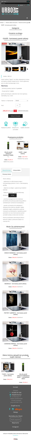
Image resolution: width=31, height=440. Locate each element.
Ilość (2, 105)
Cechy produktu (16, 170)
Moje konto (15, 423)
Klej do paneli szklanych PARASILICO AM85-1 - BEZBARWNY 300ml (23, 376)
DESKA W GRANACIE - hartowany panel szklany (15, 253)
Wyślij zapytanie (15, 419)
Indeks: (5, 76)
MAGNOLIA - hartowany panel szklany (15, 283)
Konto (21, 5)
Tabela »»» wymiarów (7, 100)
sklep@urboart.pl (16, 394)
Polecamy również (6, 174)
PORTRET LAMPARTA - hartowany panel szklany (15, 313)
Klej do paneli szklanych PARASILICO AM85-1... (8, 154)
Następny (27, 69)
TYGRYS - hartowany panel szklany (8, 374)
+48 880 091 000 (16, 392)
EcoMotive (15, 435)
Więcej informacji (6, 170)
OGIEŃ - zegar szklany (23, 152)
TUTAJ (12, 195)
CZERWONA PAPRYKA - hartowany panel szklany (15, 344)
